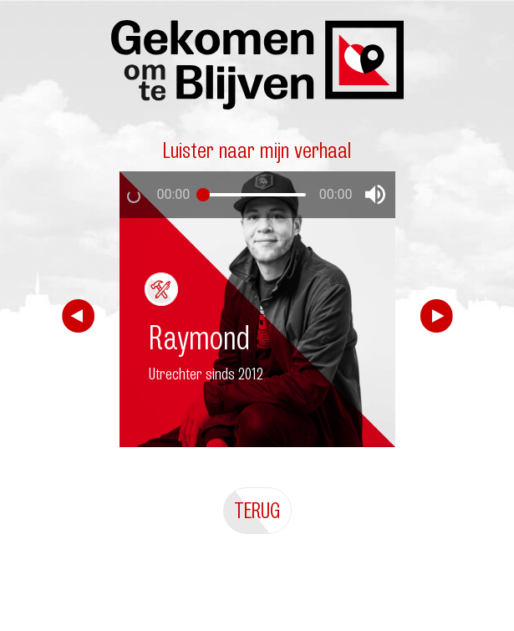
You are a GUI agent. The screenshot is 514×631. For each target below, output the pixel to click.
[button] (375, 195)
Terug (257, 510)
